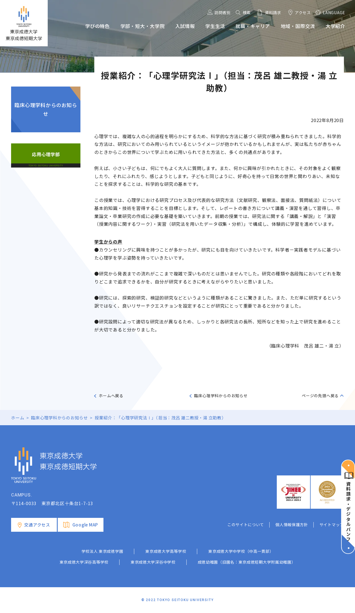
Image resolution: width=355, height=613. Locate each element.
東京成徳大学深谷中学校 (153, 562)
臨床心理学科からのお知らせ (45, 109)
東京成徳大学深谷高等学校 (84, 562)
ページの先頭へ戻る (320, 395)
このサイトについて (245, 524)
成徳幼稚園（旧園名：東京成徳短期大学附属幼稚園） (247, 562)
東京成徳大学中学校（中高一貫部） (240, 551)
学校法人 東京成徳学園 (102, 551)
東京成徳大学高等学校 (165, 551)
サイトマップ (332, 524)
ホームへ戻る (111, 395)
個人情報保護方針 (291, 524)
